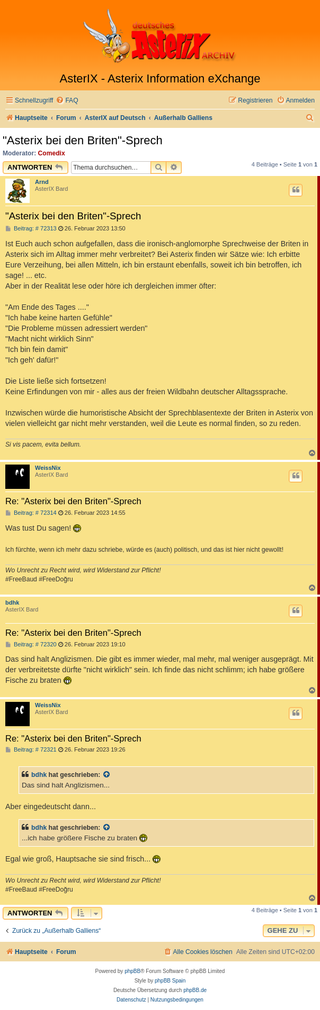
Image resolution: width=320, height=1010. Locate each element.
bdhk (12, 602)
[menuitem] (67, 101)
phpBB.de (195, 990)
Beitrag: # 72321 (31, 749)
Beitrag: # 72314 (31, 512)
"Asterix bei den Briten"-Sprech (83, 140)
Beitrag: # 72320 (31, 644)
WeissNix (48, 468)
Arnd (42, 182)
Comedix (51, 153)
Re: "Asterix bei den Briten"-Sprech (73, 501)
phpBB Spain (170, 981)
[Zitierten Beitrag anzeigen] (107, 775)
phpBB (132, 971)
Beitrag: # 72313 (31, 228)
